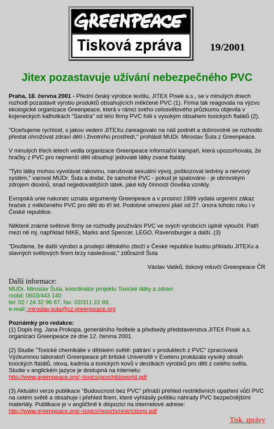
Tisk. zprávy (247, 420)
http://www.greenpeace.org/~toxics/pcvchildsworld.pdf (78, 377)
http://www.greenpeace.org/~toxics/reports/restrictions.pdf (83, 411)
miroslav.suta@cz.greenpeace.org (71, 309)
